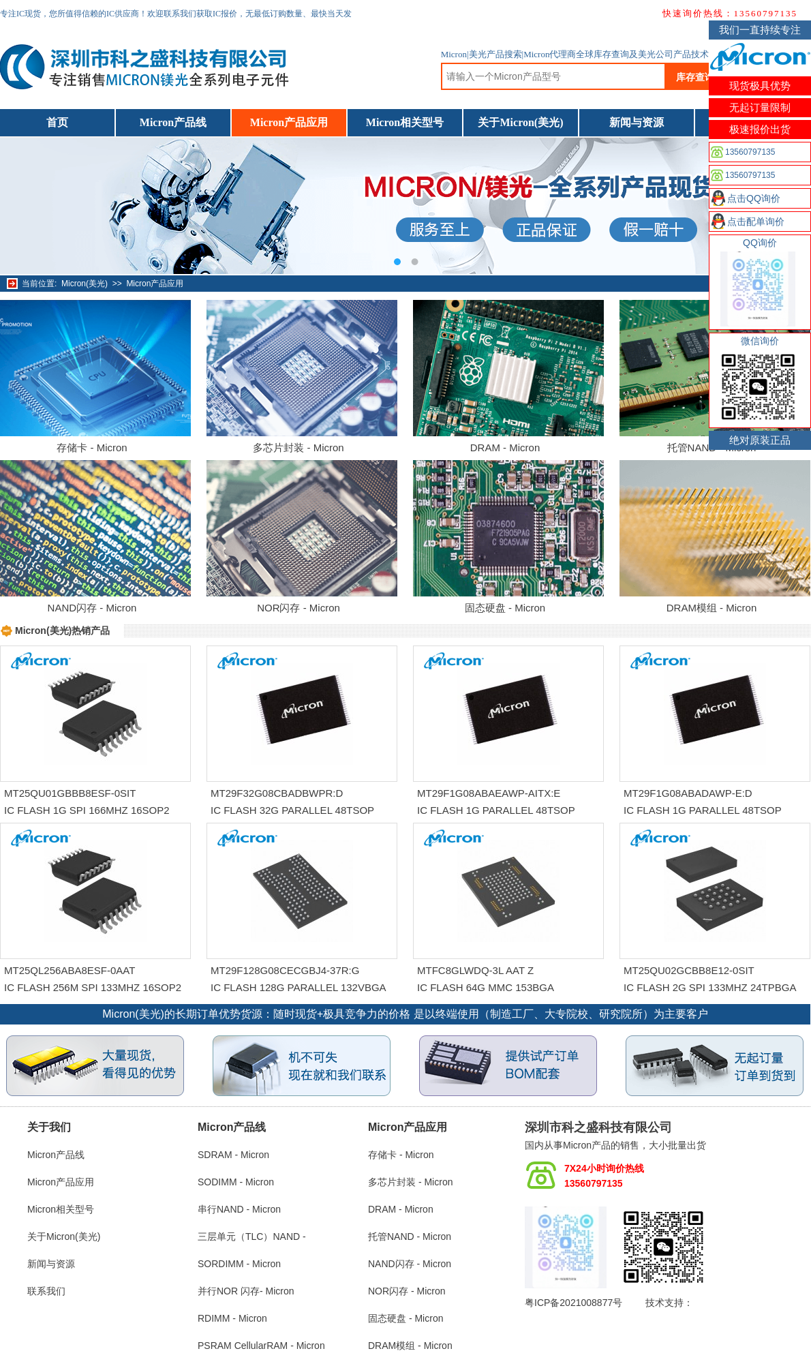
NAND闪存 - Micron (92, 607)
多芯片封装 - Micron (298, 447)
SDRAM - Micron (233, 1154)
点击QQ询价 (753, 198)
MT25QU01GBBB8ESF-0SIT (70, 793)
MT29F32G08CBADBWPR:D (277, 793)
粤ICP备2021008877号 (573, 1302)
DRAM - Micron (505, 447)
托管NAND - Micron (409, 1236)
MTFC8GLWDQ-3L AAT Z (475, 970)
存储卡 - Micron (92, 447)
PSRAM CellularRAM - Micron (261, 1345)
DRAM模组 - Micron (712, 607)
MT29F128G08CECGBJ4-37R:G (285, 970)
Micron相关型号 (405, 122)
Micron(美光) (84, 283)
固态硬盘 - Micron (505, 607)
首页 (57, 122)
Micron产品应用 (289, 122)
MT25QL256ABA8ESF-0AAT (69, 970)
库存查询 (695, 77)
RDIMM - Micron (232, 1318)
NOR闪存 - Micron (298, 607)
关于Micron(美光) (520, 122)
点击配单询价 (755, 221)
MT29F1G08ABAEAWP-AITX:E (488, 793)
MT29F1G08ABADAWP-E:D (688, 793)
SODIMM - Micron (236, 1182)
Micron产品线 (173, 122)
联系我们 (46, 1291)
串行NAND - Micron (239, 1209)
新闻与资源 (636, 122)
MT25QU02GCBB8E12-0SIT (689, 970)
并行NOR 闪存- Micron (246, 1291)
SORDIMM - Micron (239, 1263)
